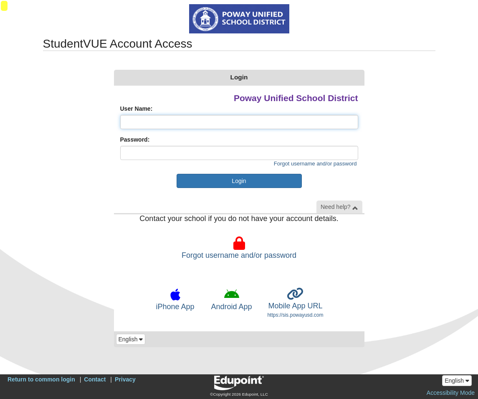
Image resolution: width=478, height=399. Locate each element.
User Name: (136, 108)
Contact (95, 379)
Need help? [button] (339, 207)
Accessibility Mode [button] (451, 392)
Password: (135, 139)
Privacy (125, 379)
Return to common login (41, 379)
